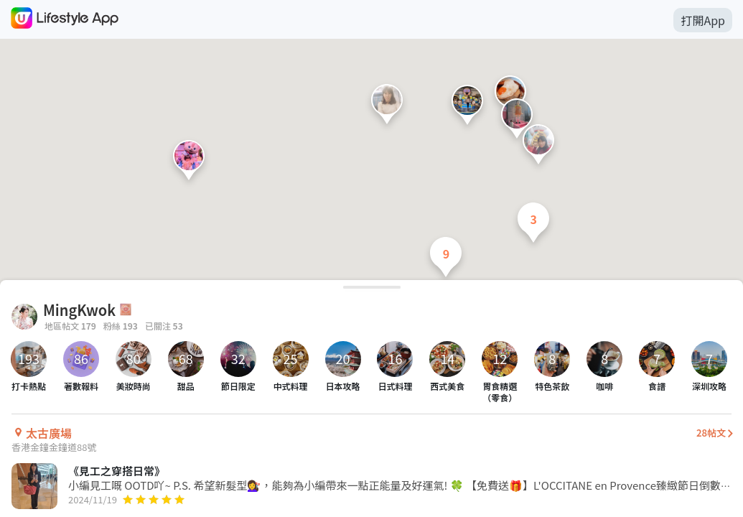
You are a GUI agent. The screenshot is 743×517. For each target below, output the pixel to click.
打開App (703, 20)
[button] (387, 107)
